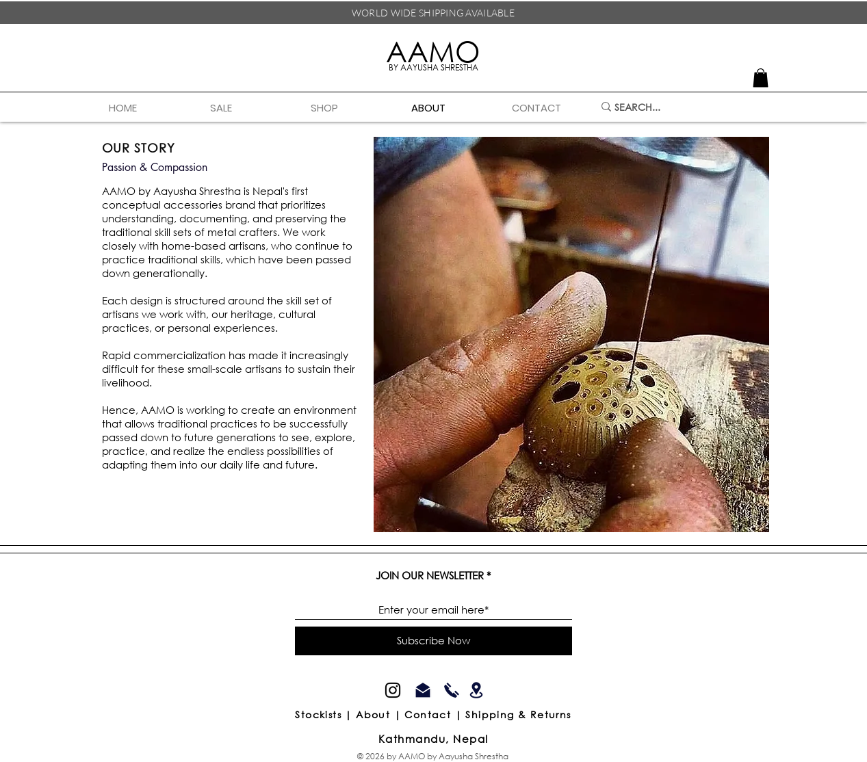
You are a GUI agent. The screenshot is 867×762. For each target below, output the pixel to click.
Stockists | (325, 714)
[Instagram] (393, 690)
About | (380, 714)
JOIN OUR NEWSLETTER (430, 575)
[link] (760, 77)
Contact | (434, 714)
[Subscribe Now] (433, 641)
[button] (350, 108)
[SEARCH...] (677, 107)
